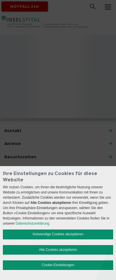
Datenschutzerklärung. (33, 223)
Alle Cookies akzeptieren (58, 250)
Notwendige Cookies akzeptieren (58, 234)
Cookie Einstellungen (58, 265)
